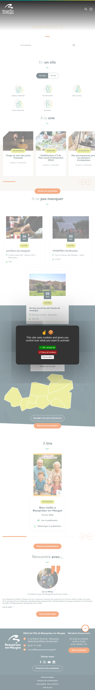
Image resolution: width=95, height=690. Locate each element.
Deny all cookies (47, 352)
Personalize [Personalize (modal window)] (47, 357)
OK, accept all (47, 347)
